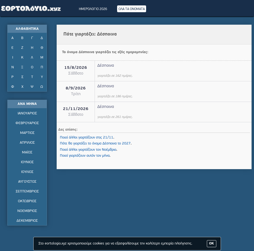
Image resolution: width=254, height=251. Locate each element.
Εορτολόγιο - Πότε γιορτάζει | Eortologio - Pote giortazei (31, 8)
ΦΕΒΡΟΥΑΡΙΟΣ (27, 123)
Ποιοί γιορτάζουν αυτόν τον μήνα (85, 155)
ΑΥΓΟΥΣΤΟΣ (27, 182)
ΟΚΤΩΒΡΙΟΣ (27, 201)
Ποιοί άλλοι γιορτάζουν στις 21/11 (86, 137)
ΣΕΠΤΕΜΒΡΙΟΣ (27, 191)
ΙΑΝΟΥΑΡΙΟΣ (27, 113)
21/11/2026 (75, 109)
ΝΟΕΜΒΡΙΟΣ (27, 211)
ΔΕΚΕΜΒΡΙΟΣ (27, 221)
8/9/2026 (76, 88)
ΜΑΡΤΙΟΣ (27, 133)
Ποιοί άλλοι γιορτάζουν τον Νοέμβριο (88, 150)
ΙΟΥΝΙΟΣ (27, 162)
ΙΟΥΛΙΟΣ (27, 172)
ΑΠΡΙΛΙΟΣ (27, 142)
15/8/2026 (75, 68)
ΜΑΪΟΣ (27, 152)
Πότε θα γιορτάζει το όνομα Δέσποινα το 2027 (95, 143)
